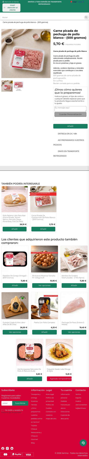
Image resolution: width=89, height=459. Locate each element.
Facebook (2, 448)
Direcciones (65, 412)
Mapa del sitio (51, 418)
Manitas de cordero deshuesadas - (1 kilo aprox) (73, 277)
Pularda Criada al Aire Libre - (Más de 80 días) (14, 323)
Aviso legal (50, 394)
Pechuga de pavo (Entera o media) (73, 323)
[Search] (86, 17)
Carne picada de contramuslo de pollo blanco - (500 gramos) (43, 218)
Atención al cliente (12, 2)
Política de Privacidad (11, 412)
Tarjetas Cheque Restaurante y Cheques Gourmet (36, 432)
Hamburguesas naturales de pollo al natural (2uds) (29, 370)
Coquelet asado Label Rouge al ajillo (58, 370)
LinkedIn (11, 448)
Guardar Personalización (70, 114)
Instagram (7, 448)
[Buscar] (44, 17)
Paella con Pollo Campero (44, 323)
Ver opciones (45, 285)
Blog (33, 443)
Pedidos (64, 401)
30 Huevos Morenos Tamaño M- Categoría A (43, 277)
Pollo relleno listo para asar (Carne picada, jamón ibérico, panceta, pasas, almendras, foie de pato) (14, 218)
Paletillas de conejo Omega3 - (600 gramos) (15, 277)
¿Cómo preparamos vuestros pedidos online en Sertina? (36, 415)
